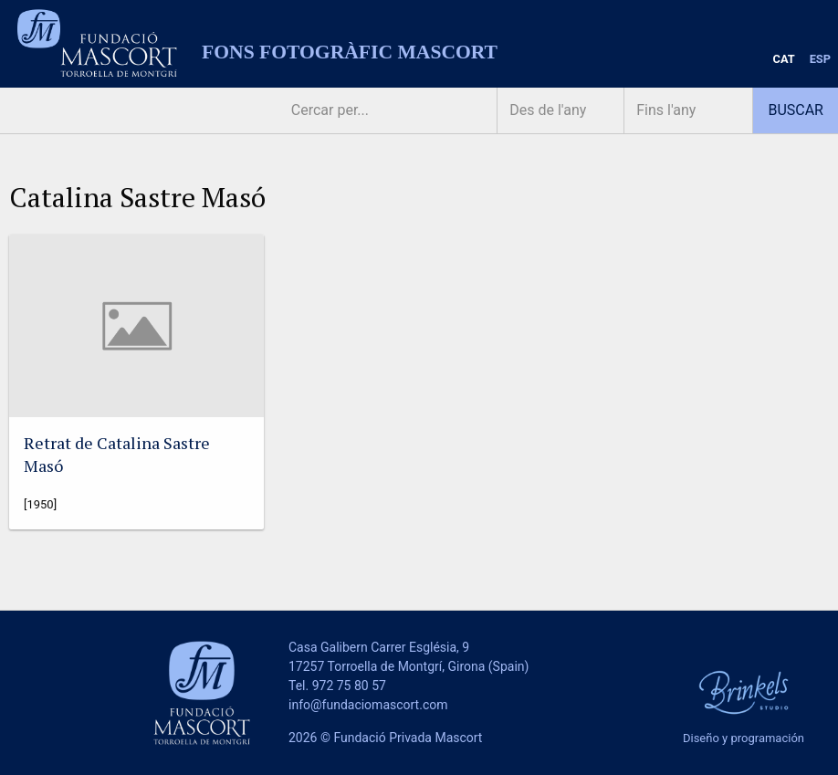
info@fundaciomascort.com (367, 704)
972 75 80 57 (349, 685)
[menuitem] (784, 60)
